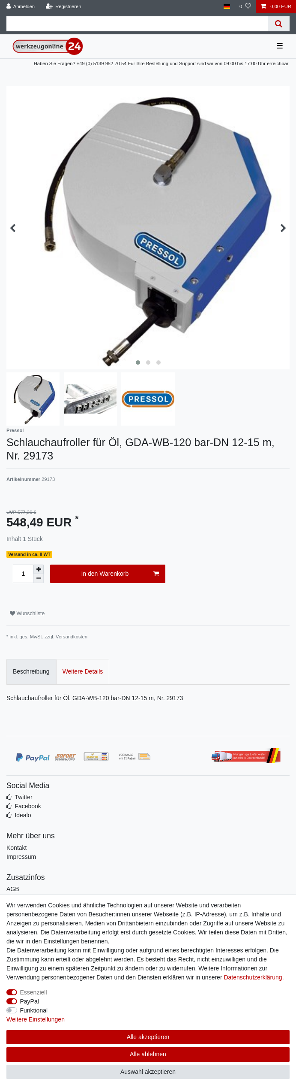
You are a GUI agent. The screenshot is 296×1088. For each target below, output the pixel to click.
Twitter (23, 797)
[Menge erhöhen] (38, 569)
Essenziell (33, 992)
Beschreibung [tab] (31, 671)
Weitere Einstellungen (35, 1019)
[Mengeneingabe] (23, 574)
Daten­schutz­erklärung (253, 977)
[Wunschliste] (245, 6)
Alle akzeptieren (148, 1037)
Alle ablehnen (148, 1054)
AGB (12, 889)
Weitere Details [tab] (83, 671)
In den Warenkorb (119, 574)
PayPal (29, 1001)
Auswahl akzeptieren (148, 1071)
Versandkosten (71, 636)
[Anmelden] (21, 6)
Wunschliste (27, 613)
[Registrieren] (63, 6)
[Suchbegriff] (137, 23)
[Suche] (279, 23)
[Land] (226, 6)
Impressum (21, 856)
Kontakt (16, 847)
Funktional (34, 1010)
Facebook (28, 806)
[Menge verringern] (38, 578)
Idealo (23, 815)
